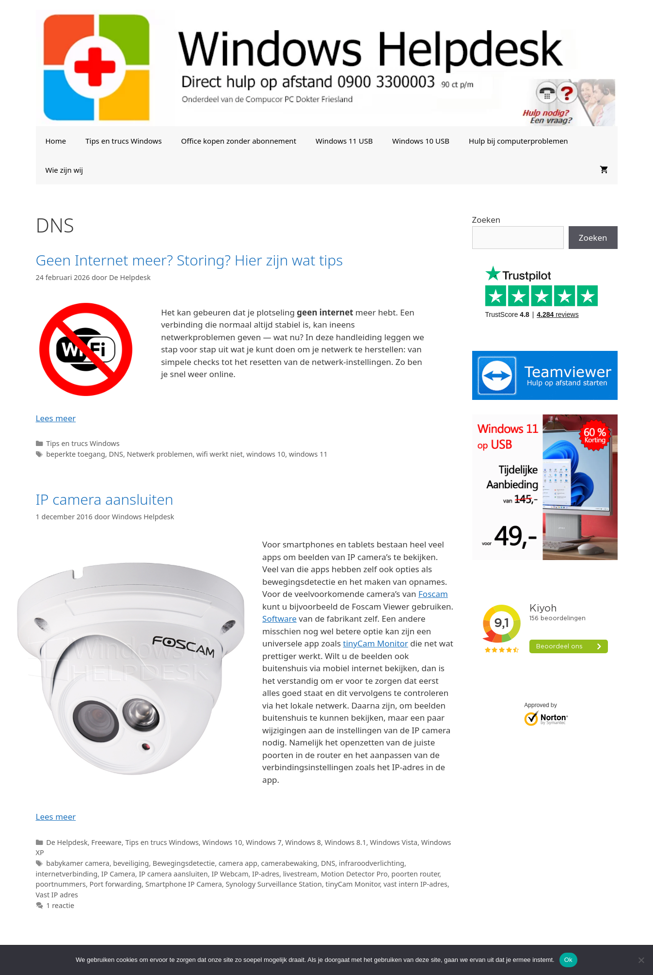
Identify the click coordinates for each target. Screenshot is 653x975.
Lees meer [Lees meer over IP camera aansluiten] (56, 816)
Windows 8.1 (345, 842)
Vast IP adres (57, 894)
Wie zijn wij (64, 170)
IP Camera (118, 873)
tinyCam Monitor (375, 643)
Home (56, 141)
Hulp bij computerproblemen (518, 141)
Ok (568, 959)
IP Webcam (229, 873)
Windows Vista (393, 842)
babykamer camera (78, 863)
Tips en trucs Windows (123, 141)
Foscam (433, 593)
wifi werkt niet (219, 454)
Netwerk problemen (160, 454)
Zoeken (486, 219)
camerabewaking (289, 863)
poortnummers (61, 884)
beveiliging (131, 863)
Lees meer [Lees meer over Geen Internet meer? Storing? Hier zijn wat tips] (56, 418)
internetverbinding (67, 873)
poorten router (415, 873)
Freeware (106, 842)
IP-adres (265, 873)
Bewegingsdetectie (184, 863)
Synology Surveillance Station (273, 884)
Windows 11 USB (344, 141)
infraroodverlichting (371, 863)
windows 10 (265, 454)
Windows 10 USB (420, 141)
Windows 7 (264, 842)
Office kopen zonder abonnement (238, 141)
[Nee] (641, 960)
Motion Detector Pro (354, 873)
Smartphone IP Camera (183, 884)
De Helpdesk (67, 842)
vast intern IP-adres (415, 884)
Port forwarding (116, 884)
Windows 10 (222, 842)
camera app (238, 863)
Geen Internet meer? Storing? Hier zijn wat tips (189, 260)
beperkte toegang (75, 454)
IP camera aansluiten (105, 499)
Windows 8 (303, 842)
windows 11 (308, 454)
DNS (116, 454)
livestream (300, 873)
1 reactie (60, 905)
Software (279, 618)
